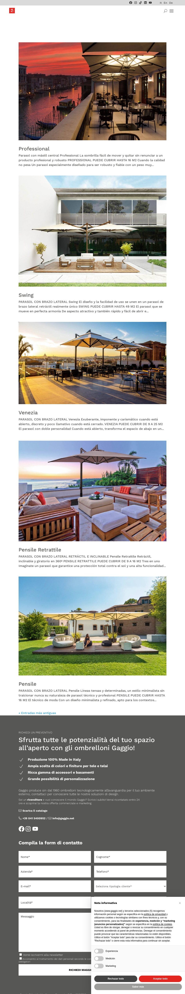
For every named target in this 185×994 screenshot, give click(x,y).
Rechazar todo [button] (116, 978)
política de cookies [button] (162, 924)
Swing (26, 280)
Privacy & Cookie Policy (87, 986)
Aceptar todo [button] (160, 978)
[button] (180, 903)
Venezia (28, 397)
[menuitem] (161, 2)
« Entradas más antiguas (37, 698)
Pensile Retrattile (40, 534)
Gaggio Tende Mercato (53, 986)
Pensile (27, 669)
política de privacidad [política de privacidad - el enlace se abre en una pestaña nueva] (155, 914)
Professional (34, 133)
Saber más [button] (138, 986)
